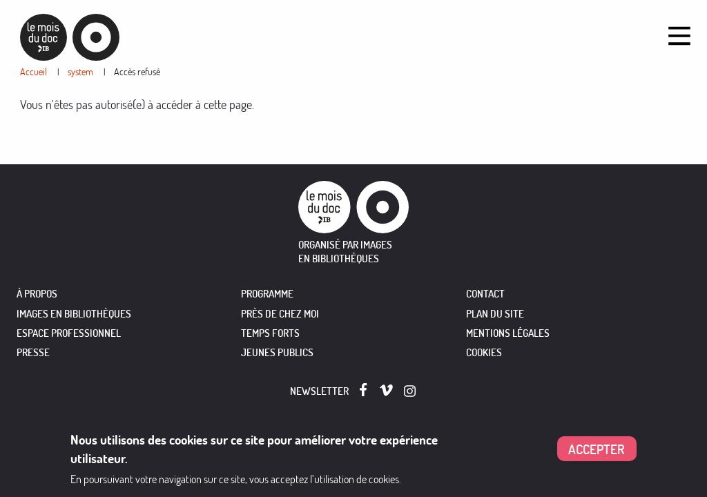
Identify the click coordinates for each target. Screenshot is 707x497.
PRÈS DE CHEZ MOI (280, 313)
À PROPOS (37, 293)
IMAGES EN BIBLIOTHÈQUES (74, 313)
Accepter (596, 449)
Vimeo (386, 390)
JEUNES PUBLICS (277, 352)
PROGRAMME (267, 293)
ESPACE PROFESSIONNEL (69, 333)
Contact (485, 293)
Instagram (410, 391)
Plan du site (495, 313)
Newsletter (319, 391)
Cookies (484, 352)
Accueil (33, 71)
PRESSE (33, 352)
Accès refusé (137, 71)
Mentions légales (508, 333)
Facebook (366, 389)
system (80, 71)
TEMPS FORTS (270, 333)
